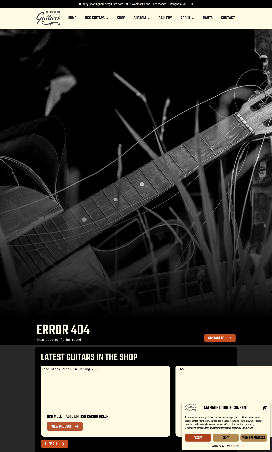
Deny (226, 437)
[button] (265, 408)
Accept (198, 437)
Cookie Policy (218, 445)
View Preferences (253, 437)
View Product (61, 427)
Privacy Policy (232, 445)
